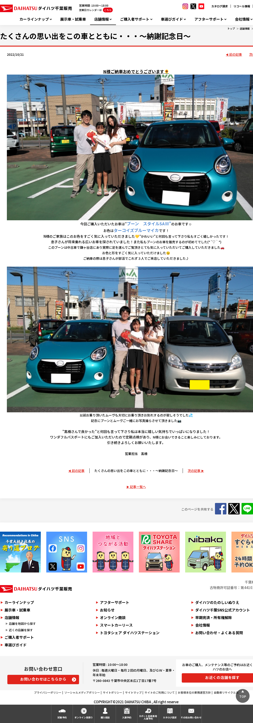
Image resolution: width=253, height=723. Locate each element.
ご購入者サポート (134, 19)
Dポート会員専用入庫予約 (148, 717)
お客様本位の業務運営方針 (194, 692)
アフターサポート (209, 19)
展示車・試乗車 (73, 19)
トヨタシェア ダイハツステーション (130, 632)
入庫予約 (126, 717)
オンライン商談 (113, 617)
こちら (108, 10)
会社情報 (242, 19)
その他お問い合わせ (191, 717)
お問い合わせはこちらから (43, 679)
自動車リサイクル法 (226, 692)
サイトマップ (133, 692)
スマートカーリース (116, 625)
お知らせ (107, 610)
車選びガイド (172, 19)
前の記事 (235, 54)
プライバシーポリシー (47, 692)
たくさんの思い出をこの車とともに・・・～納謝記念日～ (136, 470)
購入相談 (105, 717)
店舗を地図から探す (22, 623)
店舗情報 (101, 19)
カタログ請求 (219, 6)
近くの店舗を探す (21, 630)
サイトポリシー (112, 692)
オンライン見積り (83, 717)
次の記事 (194, 470)
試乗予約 (62, 717)
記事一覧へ (138, 486)
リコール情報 (242, 6)
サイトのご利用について (160, 692)
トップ (231, 28)
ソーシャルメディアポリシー (82, 692)
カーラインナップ (34, 19)
